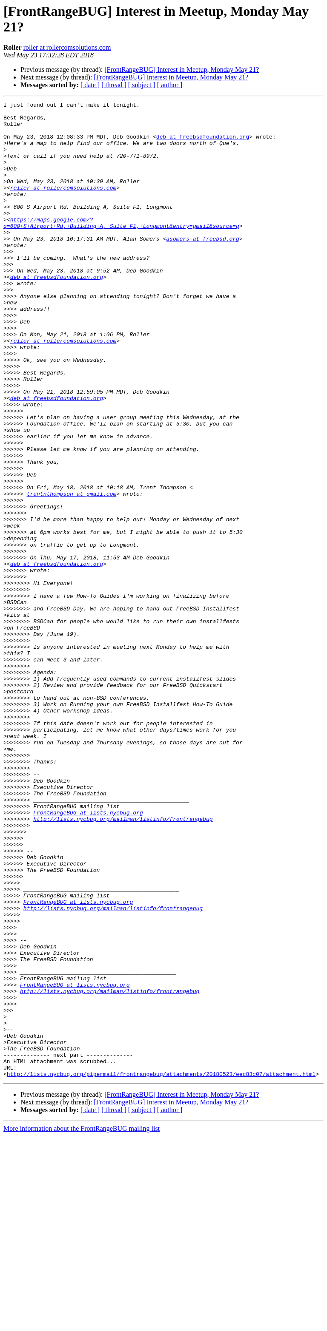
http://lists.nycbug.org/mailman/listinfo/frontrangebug (122, 963)
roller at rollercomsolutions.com (67, 47)
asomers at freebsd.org (202, 266)
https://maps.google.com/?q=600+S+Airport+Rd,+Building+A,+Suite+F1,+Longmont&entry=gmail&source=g (121, 247)
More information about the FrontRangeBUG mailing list (81, 1323)
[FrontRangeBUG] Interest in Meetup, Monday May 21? (181, 69)
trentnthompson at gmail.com (72, 572)
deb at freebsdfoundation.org (202, 144)
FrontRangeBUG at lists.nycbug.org (88, 955)
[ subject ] (141, 84)
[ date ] (90, 84)
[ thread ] (113, 84)
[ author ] (170, 84)
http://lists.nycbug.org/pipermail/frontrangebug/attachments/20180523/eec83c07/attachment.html (161, 1269)
